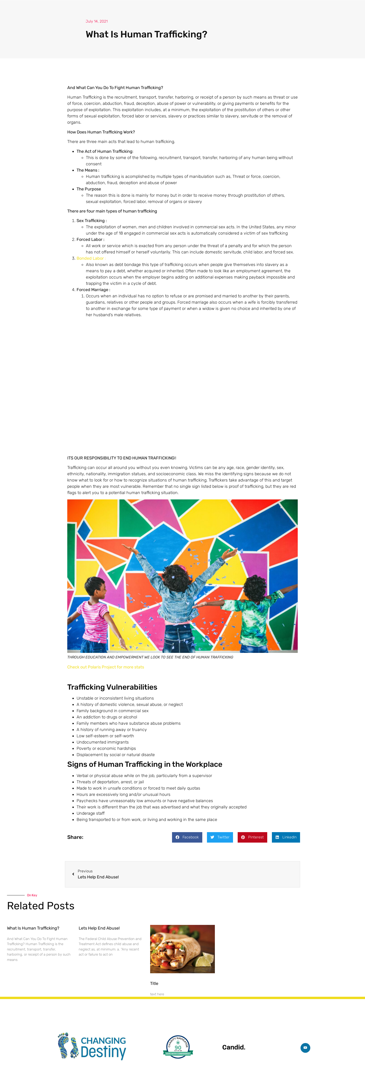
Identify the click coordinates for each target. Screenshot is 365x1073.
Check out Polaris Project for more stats (105, 667)
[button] (187, 837)
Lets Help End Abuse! (99, 928)
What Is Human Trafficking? (33, 928)
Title (154, 983)
